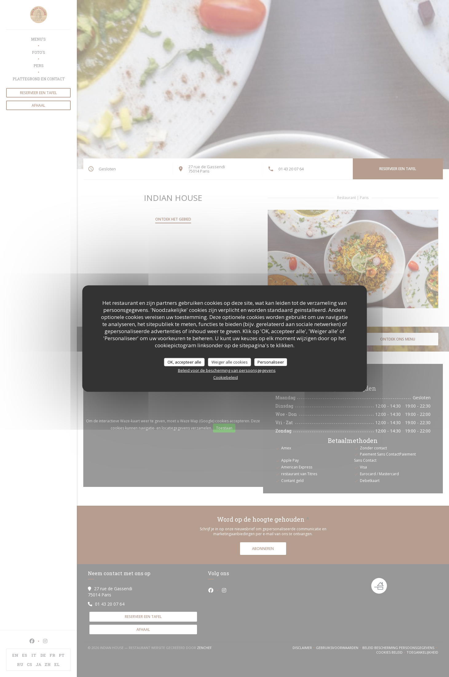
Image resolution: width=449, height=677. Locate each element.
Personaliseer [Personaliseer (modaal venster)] (271, 361)
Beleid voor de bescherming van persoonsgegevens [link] (227, 370)
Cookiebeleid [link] (225, 377)
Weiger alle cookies (229, 361)
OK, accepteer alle (184, 361)
